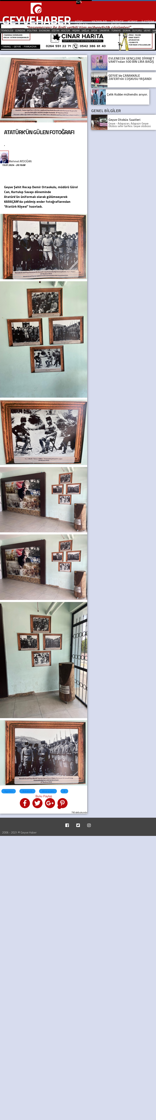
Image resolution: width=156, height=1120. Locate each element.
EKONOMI (44, 30)
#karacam (48, 791)
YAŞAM (76, 30)
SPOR (94, 30)
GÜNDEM (20, 30)
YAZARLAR (99, 21)
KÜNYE (133, 21)
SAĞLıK (85, 30)
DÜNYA (126, 30)
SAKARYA (104, 30)
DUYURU (137, 30)
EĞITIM (55, 30)
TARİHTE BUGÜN (117, 23)
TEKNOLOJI (7, 30)
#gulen (8, 791)
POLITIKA (32, 30)
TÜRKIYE (116, 30)
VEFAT (147, 30)
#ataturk (27, 791)
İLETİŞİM (148, 21)
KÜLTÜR (65, 30)
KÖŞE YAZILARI (81, 23)
